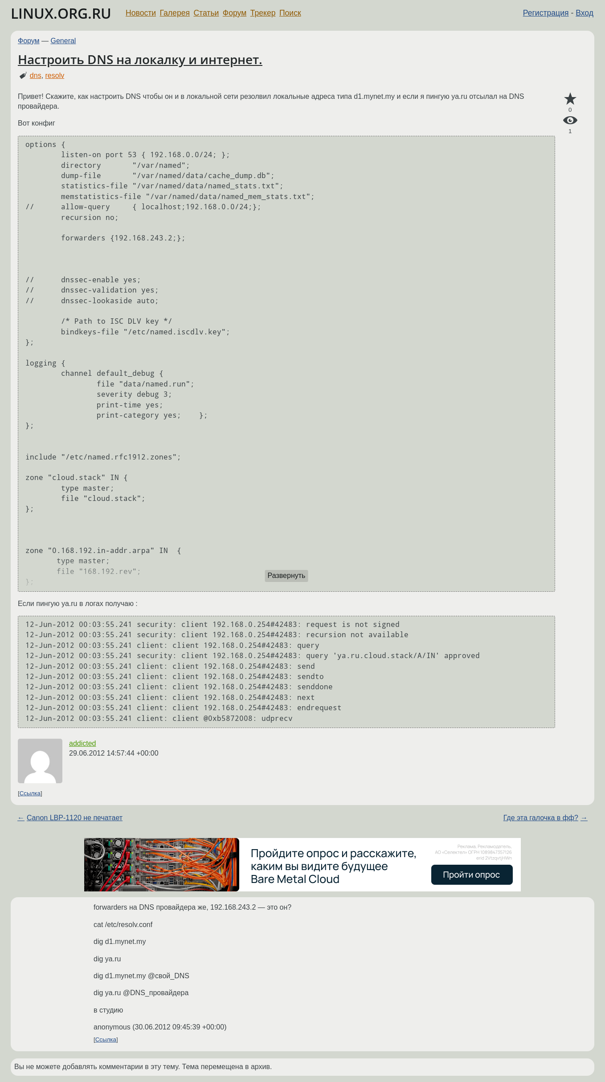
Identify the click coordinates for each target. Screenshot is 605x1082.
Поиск (290, 12)
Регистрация (546, 12)
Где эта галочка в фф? (540, 818)
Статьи (206, 12)
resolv (55, 75)
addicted (82, 743)
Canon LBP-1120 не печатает (75, 818)
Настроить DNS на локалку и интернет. (140, 59)
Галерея (175, 12)
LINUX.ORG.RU (61, 13)
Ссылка (30, 793)
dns (35, 75)
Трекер (263, 12)
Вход (584, 12)
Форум (234, 12)
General (63, 41)
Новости (141, 12)
